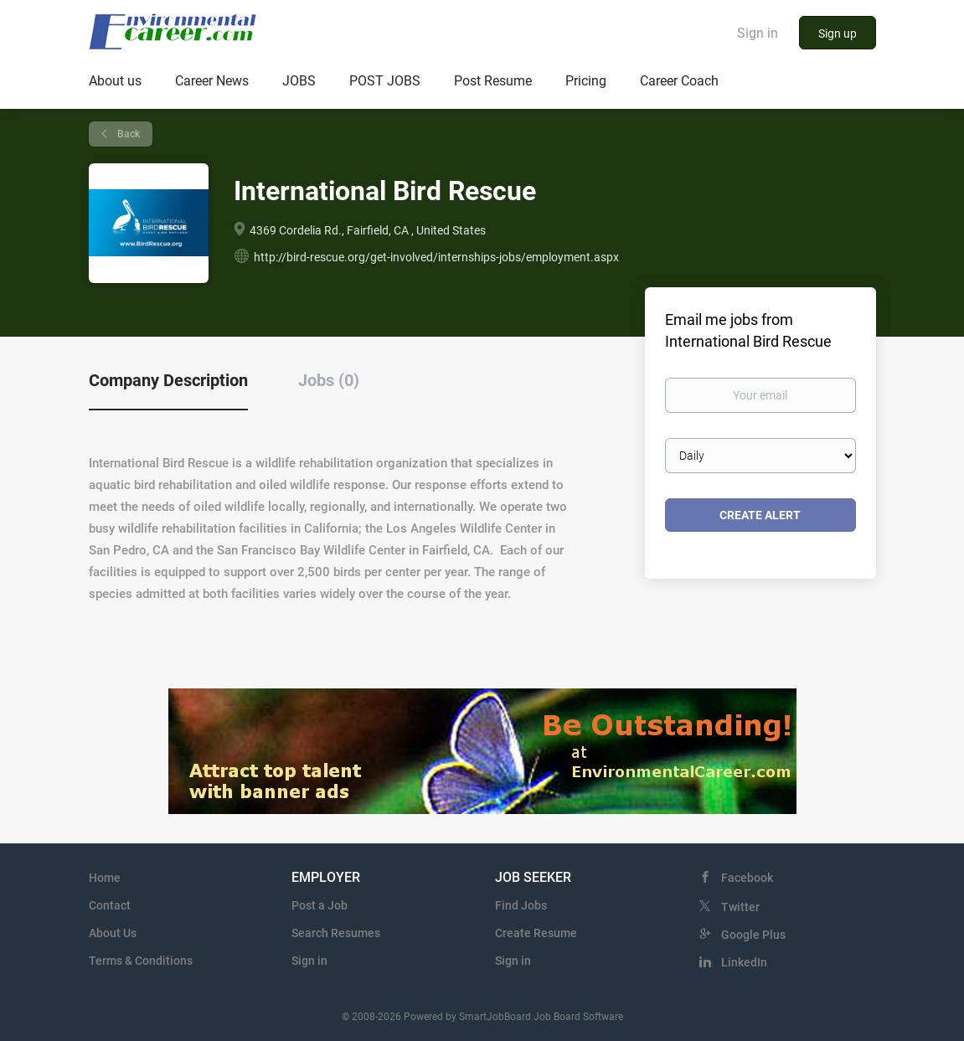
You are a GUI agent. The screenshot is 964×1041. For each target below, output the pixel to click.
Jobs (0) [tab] (328, 380)
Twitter (740, 907)
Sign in (757, 33)
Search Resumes (335, 933)
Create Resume (536, 933)
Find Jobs (521, 905)
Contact (110, 905)
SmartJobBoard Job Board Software (541, 1017)
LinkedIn (744, 962)
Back (127, 134)
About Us (113, 933)
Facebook (747, 877)
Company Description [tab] (168, 380)
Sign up (837, 33)
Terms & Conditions (141, 960)
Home (105, 877)
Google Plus (753, 934)
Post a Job (319, 905)
